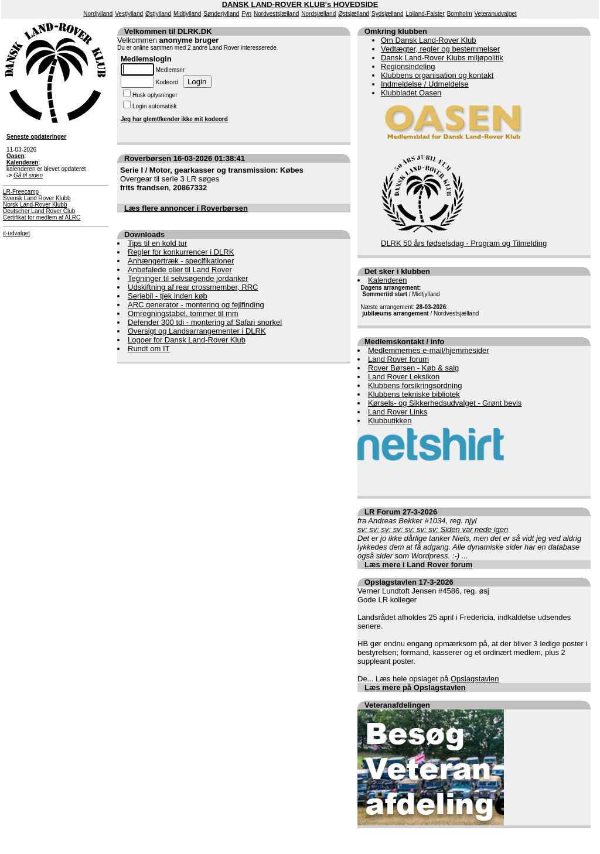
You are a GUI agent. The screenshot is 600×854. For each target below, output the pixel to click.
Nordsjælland (318, 14)
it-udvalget (16, 233)
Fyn (246, 14)
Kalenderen (387, 280)
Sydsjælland (387, 14)
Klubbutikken (389, 420)
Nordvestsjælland (276, 14)
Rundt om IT (149, 348)
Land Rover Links (397, 411)
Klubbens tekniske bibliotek (414, 394)
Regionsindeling (408, 66)
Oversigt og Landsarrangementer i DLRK (197, 331)
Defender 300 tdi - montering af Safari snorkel (205, 322)
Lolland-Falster (425, 14)
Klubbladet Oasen (411, 92)
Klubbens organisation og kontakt (437, 75)
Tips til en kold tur (157, 243)
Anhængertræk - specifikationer (181, 260)
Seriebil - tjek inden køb (167, 295)
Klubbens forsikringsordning (415, 385)
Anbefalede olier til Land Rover (180, 269)
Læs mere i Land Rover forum (418, 564)
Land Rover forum (398, 359)
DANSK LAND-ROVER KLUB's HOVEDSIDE (300, 4)
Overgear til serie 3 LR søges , (212, 179)
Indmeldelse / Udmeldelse (425, 84)
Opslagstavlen (475, 678)
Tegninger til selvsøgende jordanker (188, 278)
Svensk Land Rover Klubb (37, 198)
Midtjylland (187, 14)
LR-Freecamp (21, 191)
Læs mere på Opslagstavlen (415, 687)
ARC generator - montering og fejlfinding (196, 304)
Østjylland (158, 14)
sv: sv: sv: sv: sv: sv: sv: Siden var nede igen (432, 529)
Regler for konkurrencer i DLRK (181, 252)
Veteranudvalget (496, 14)
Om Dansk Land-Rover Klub (428, 40)
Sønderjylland (221, 14)
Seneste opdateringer (36, 136)
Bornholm (459, 14)
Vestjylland (129, 14)
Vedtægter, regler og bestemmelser (440, 48)
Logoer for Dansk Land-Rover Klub (187, 339)
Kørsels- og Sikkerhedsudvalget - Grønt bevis (444, 403)
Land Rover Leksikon (403, 376)
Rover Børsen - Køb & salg (413, 367)
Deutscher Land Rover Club (39, 211)
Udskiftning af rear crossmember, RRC (193, 287)
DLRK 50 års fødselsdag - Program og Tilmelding (464, 243)
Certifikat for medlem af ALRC (41, 217)
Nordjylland (97, 14)
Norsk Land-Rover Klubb (35, 204)
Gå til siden (28, 175)
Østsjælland (353, 14)
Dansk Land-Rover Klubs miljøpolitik (442, 57)
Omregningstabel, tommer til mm (183, 313)
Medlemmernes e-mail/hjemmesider (428, 350)
